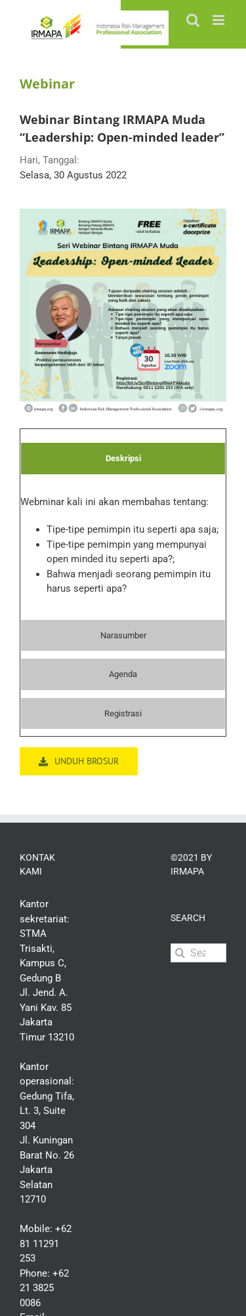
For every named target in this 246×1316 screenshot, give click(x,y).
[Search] (180, 952)
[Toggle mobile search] (192, 20)
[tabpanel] (123, 550)
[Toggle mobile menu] (219, 20)
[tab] (123, 458)
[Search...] (198, 952)
